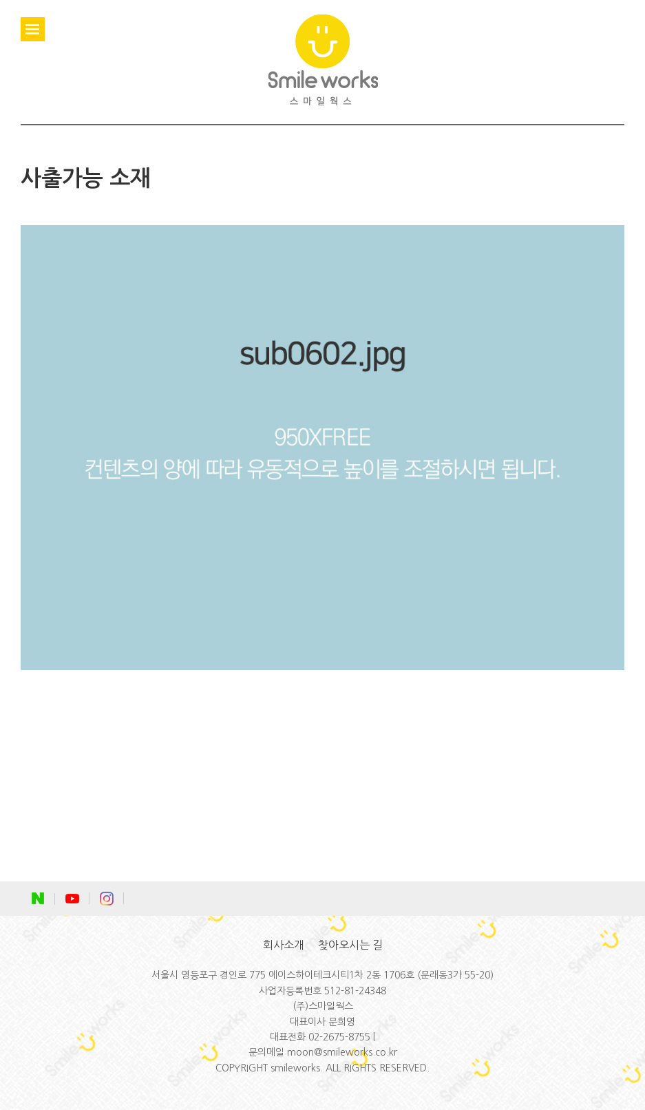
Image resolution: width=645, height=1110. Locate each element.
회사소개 (283, 944)
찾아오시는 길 (350, 944)
